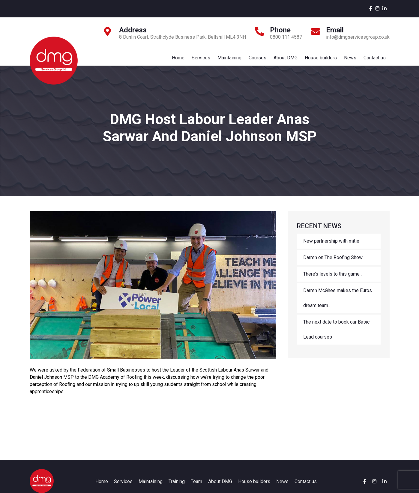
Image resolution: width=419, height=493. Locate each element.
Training (177, 487)
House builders (320, 60)
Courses (255, 60)
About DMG (284, 60)
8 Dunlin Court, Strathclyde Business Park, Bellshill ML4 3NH (182, 37)
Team (196, 487)
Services (197, 60)
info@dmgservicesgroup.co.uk (358, 37)
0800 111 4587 (286, 37)
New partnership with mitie (331, 247)
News (349, 60)
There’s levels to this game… (333, 280)
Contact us (375, 60)
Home (174, 60)
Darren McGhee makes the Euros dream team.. (337, 304)
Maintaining (226, 60)
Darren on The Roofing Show (333, 263)
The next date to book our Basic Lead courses (336, 335)
